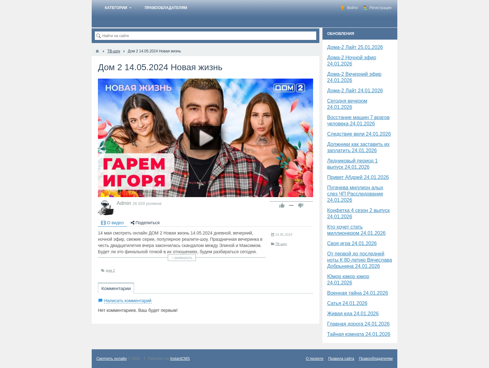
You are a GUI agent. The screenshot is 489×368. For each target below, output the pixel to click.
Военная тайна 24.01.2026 (357, 293)
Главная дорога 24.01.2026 (358, 324)
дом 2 (110, 270)
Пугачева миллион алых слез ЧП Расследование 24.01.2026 (355, 194)
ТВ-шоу (281, 244)
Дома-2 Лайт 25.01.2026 (355, 47)
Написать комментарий (128, 300)
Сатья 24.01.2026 (347, 303)
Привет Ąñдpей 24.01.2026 (358, 177)
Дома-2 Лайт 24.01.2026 (355, 90)
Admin (124, 203)
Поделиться (145, 222)
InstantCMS (180, 358)
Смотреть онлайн (111, 358)
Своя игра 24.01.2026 (352, 243)
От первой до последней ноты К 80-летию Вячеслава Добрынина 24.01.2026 (359, 260)
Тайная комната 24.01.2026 (358, 334)
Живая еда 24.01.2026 (353, 313)
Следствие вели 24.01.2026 (359, 134)
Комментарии (116, 288)
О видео (112, 222)
